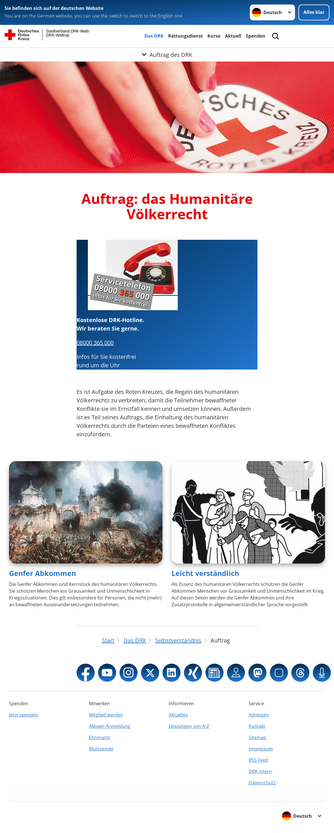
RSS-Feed (258, 760)
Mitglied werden (106, 715)
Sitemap (257, 737)
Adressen (259, 715)
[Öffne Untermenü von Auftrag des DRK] (167, 54)
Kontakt (257, 726)
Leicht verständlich (205, 573)
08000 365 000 (95, 342)
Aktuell (233, 36)
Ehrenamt (99, 737)
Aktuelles (178, 715)
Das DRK (154, 36)
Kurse (213, 36)
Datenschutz (262, 783)
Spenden (255, 36)
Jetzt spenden (23, 715)
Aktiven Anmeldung (109, 726)
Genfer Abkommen (42, 573)
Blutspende (101, 749)
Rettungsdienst (185, 36)
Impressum (261, 749)
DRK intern (260, 771)
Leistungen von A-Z (189, 726)
